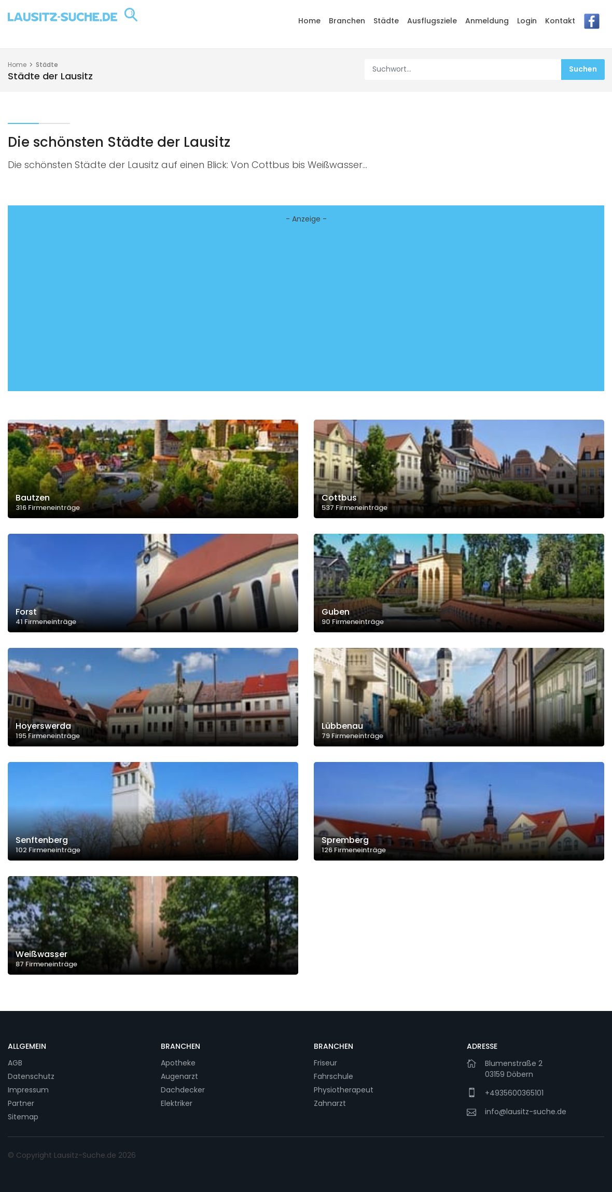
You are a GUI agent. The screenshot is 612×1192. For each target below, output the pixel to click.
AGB (15, 1063)
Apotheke (178, 1063)
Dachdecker (183, 1089)
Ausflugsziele (432, 21)
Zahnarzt (330, 1103)
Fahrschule (333, 1076)
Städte (386, 21)
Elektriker (176, 1103)
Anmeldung (487, 21)
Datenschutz (31, 1076)
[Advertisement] (306, 310)
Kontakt (560, 21)
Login (527, 21)
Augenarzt (179, 1076)
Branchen (347, 21)
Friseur (325, 1063)
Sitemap (23, 1116)
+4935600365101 (514, 1093)
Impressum (28, 1089)
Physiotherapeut (343, 1089)
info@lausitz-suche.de (525, 1111)
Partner (21, 1103)
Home (309, 21)
